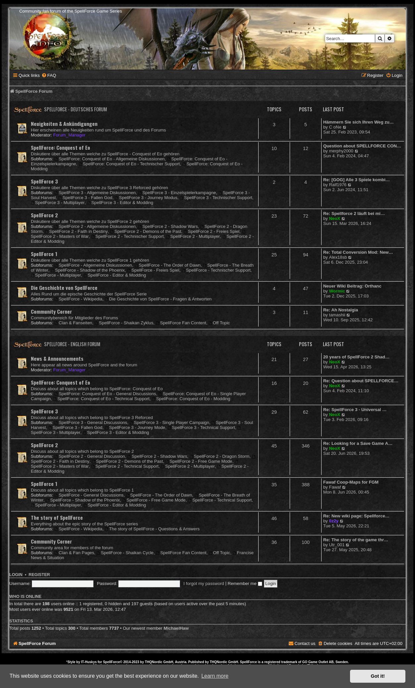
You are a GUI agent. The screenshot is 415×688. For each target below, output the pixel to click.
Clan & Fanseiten (73, 322)
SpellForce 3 (44, 181)
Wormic (337, 291)
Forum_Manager (69, 134)
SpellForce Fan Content (181, 322)
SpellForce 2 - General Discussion (89, 456)
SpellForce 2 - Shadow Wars (168, 226)
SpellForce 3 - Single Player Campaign (169, 422)
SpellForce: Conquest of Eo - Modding (191, 398)
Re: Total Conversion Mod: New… (358, 252)
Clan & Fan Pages (74, 552)
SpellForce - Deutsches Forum (75, 109)
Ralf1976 (338, 184)
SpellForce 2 (44, 215)
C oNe (335, 127)
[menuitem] (48, 75)
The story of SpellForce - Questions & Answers (152, 528)
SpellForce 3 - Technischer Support (216, 197)
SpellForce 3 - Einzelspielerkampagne (177, 192)
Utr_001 (337, 544)
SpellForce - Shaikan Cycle (124, 552)
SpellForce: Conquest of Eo (60, 147)
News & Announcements (57, 358)
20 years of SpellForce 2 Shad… (356, 356)
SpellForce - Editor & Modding (115, 275)
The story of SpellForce (57, 517)
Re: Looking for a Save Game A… (357, 443)
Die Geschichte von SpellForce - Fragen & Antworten (158, 298)
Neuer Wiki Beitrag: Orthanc (352, 286)
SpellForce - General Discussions (89, 495)
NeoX (334, 218)
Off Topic (219, 322)
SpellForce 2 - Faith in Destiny (76, 231)
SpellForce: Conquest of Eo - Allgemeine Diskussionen (109, 158)
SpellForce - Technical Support (220, 500)
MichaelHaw (176, 628)
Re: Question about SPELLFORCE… (360, 380)
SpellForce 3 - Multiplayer (58, 202)
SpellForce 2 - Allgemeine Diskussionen (95, 226)
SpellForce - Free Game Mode (154, 500)
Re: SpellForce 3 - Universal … (354, 409)
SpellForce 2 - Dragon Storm (220, 456)
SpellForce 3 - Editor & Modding (120, 202)
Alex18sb (338, 257)
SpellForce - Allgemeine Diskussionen (93, 265)
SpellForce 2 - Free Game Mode (198, 461)
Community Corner (51, 311)
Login (16, 574)
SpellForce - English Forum (72, 344)
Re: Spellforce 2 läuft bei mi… (354, 213)
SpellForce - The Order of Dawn (168, 265)
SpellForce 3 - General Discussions (90, 422)
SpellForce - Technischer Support (216, 270)
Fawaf (335, 487)
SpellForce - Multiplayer (56, 275)
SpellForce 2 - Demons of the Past (145, 231)
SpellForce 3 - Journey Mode (135, 427)
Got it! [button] (378, 676)
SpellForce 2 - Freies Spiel (211, 231)
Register (39, 574)
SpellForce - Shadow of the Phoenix (88, 270)
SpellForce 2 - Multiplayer (193, 236)
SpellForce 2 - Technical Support (124, 466)
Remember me (245, 583)
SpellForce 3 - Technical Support (201, 427)
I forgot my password (204, 583)
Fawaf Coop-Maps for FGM (351, 482)
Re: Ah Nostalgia (340, 309)
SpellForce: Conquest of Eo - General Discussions (105, 393)
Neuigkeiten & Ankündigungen (64, 124)
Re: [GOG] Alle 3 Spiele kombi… (356, 179)
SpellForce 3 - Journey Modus (146, 197)
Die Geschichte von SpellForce (64, 287)
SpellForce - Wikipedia (78, 298)
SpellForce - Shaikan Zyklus (123, 322)
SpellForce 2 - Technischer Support (127, 236)
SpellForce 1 (44, 254)
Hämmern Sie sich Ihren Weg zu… (358, 122)
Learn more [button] (214, 676)
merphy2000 (341, 150)
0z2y (334, 520)
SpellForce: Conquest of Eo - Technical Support (101, 398)
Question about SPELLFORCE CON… (362, 145)
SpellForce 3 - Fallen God (85, 197)
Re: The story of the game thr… (355, 539)
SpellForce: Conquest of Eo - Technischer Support (129, 163)
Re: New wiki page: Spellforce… (356, 515)
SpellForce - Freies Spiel (153, 270)
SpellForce (111, 662)
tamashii (337, 314)
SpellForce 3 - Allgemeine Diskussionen (95, 192)
